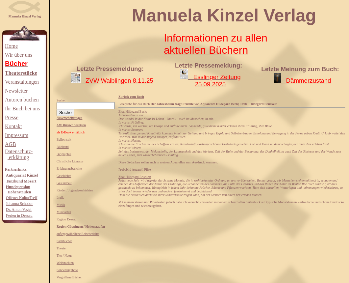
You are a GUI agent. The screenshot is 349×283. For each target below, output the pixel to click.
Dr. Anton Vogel (19, 209)
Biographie (64, 154)
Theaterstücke (21, 73)
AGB (10, 144)
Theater (62, 248)
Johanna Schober (19, 203)
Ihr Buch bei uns (22, 108)
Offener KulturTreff (21, 197)
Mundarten (64, 212)
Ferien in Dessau (19, 215)
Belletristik (64, 139)
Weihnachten (65, 263)
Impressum (16, 135)
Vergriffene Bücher (69, 277)
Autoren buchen (22, 99)
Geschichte (64, 176)
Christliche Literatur (70, 161)
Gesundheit (64, 183)
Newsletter (16, 91)
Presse (11, 117)
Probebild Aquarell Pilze (134, 169)
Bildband (63, 147)
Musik (61, 205)
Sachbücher (64, 241)
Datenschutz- (19, 151)
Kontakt (13, 126)
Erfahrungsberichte (69, 168)
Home (11, 46)
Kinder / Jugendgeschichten (75, 190)
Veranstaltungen (22, 82)
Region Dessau (66, 219)
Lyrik (60, 197)
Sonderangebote (67, 270)
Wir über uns (18, 55)
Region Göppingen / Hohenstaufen (81, 226)
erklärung (18, 157)
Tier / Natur (64, 255)
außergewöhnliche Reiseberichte (78, 234)
